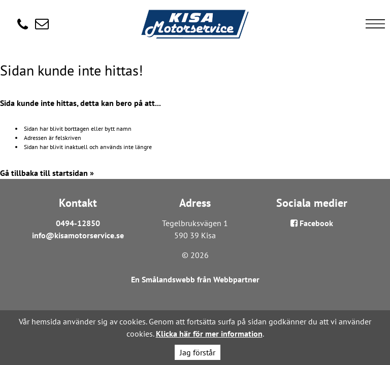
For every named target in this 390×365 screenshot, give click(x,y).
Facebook (311, 223)
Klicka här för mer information (209, 333)
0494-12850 (78, 223)
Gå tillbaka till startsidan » (47, 173)
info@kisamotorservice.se (78, 235)
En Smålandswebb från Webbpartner (195, 279)
